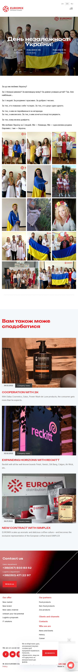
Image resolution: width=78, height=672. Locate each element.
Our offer (7, 597)
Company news (59, 53)
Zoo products (44, 610)
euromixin (18, 53)
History (42, 634)
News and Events (46, 631)
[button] (71, 8)
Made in (61, 666)
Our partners (45, 597)
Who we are (45, 626)
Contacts (43, 621)
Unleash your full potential (13, 614)
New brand (7, 606)
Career (42, 638)
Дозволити (50, 653)
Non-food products (47, 606)
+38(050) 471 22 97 (17, 575)
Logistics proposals (10, 617)
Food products (45, 602)
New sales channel (10, 610)
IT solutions (7, 621)
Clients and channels (49, 616)
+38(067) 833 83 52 (17, 567)
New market (7, 602)
